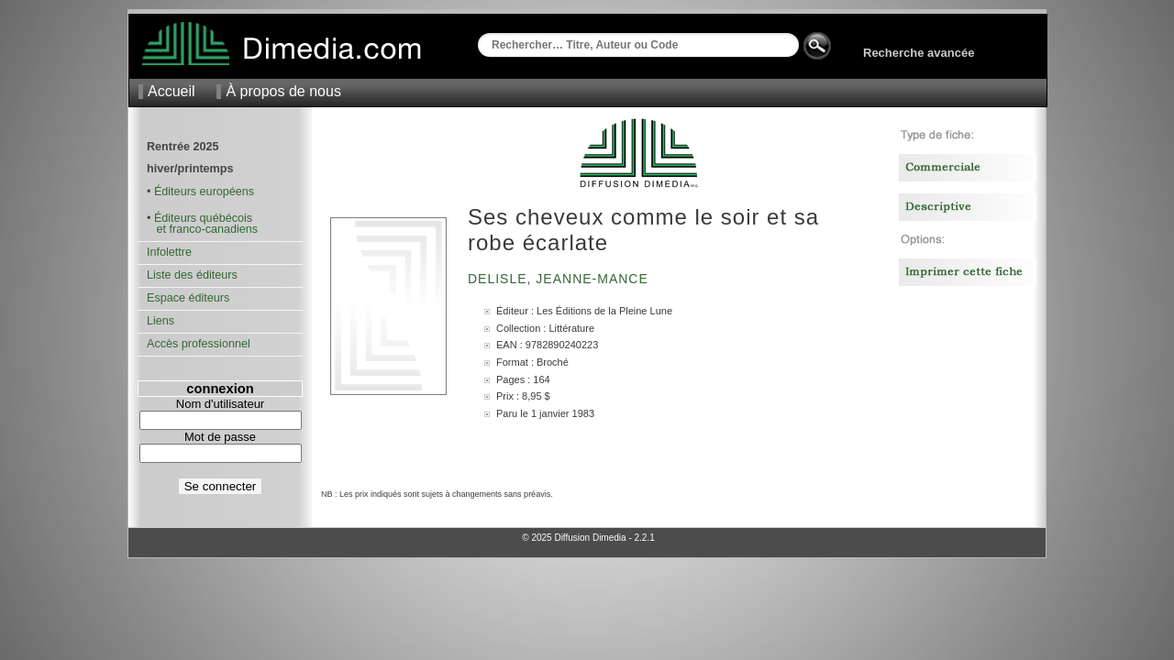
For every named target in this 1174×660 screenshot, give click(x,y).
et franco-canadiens (202, 229)
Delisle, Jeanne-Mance (560, 278)
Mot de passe (220, 437)
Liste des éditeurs (192, 275)
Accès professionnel (198, 343)
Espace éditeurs (188, 298)
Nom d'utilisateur (220, 404)
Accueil (171, 91)
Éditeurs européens (204, 191)
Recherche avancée (918, 53)
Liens (160, 320)
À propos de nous (283, 91)
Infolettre (169, 252)
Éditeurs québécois (203, 218)
